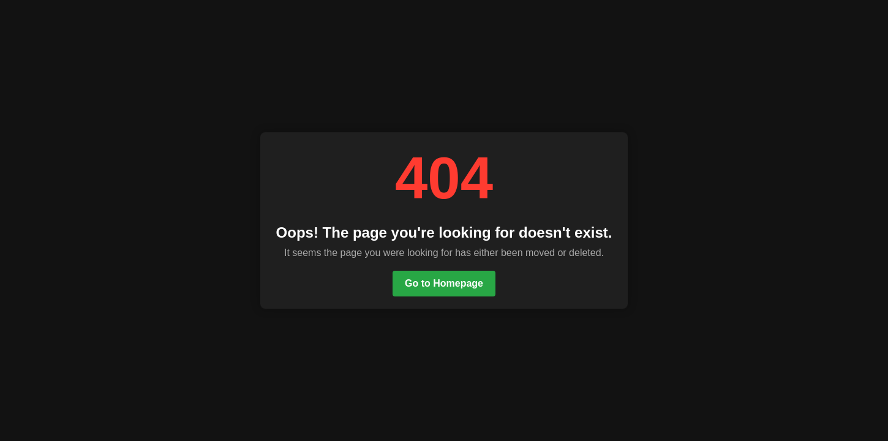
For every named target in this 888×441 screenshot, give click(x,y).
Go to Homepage (444, 283)
